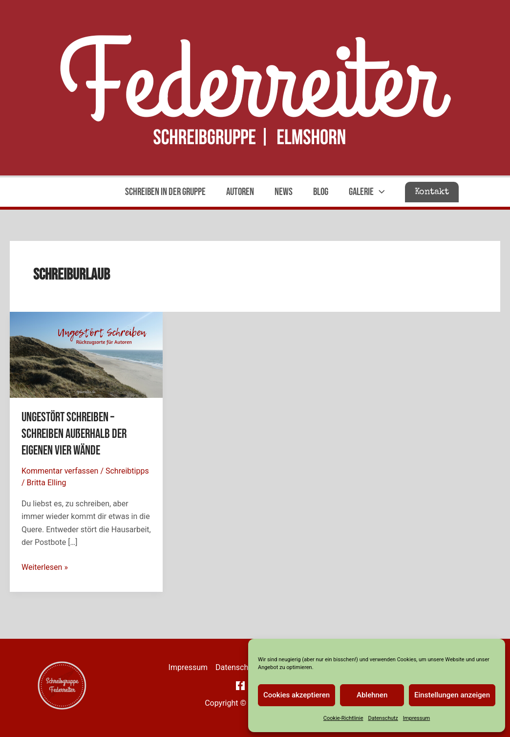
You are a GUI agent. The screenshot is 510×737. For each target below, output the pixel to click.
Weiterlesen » (44, 567)
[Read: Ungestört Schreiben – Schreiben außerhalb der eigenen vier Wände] (86, 354)
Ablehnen (372, 695)
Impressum (416, 718)
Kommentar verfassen (59, 471)
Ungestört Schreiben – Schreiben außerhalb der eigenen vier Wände (74, 434)
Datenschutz (383, 718)
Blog (320, 192)
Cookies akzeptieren (296, 695)
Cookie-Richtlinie (343, 718)
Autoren (240, 192)
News (284, 192)
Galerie (367, 192)
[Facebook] (240, 685)
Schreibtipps (127, 471)
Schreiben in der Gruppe (165, 192)
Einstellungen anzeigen (452, 695)
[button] (432, 192)
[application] (379, 192)
